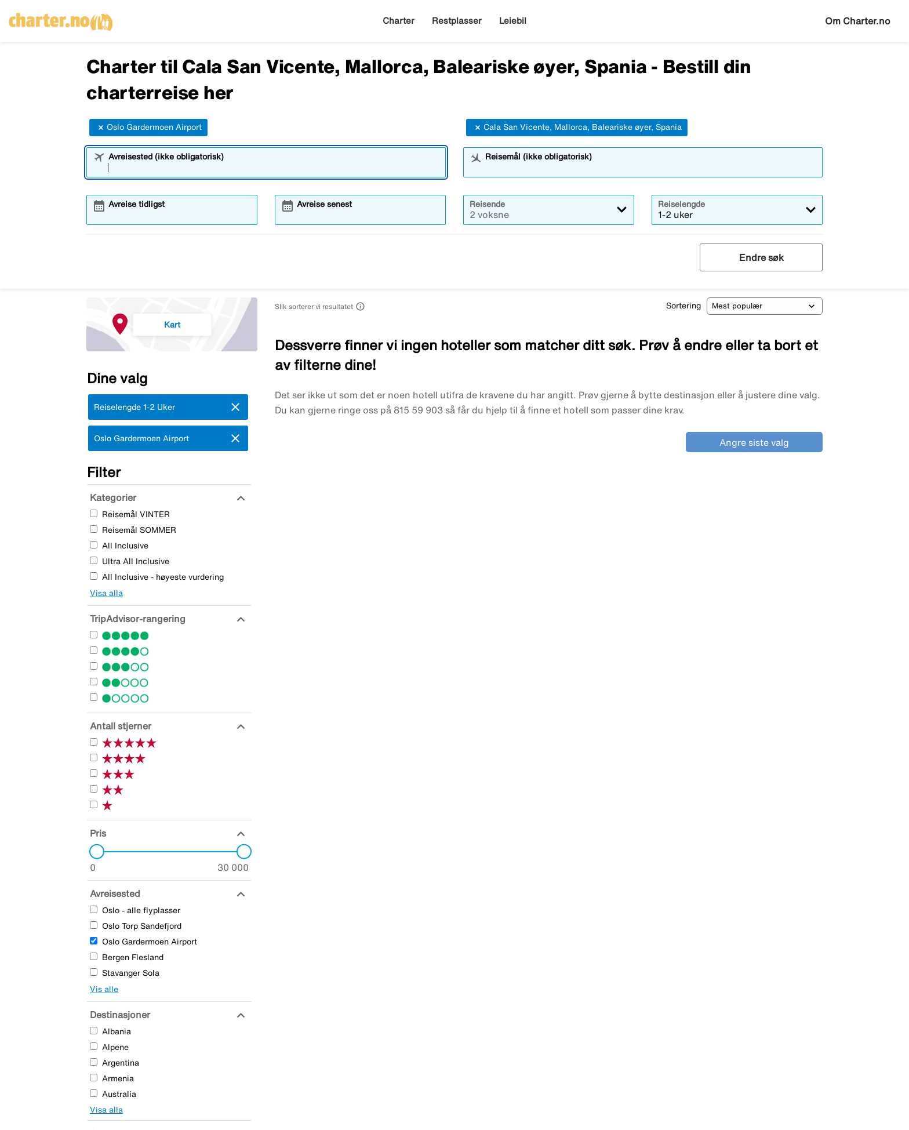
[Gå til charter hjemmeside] (61, 18)
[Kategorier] (111, 497)
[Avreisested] (113, 893)
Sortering (683, 305)
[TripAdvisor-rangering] (136, 618)
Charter (398, 20)
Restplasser (457, 20)
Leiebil (512, 20)
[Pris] (96, 833)
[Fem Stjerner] (93, 634)
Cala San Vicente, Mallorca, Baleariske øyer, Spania (577, 127)
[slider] (93, 852)
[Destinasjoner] (118, 1014)
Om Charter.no (857, 21)
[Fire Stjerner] (93, 650)
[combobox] (273, 168)
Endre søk (761, 257)
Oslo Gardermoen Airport (148, 127)
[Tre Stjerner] (93, 666)
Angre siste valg (754, 442)
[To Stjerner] (93, 681)
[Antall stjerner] (119, 726)
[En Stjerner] (93, 697)
